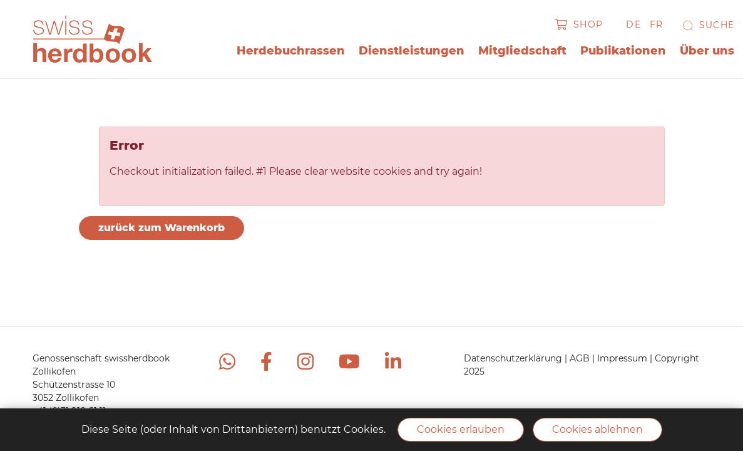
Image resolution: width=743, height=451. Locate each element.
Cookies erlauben (461, 429)
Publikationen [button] (623, 51)
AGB (581, 358)
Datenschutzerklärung (514, 358)
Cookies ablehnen (597, 429)
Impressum (623, 358)
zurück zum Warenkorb (161, 228)
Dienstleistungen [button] (411, 51)
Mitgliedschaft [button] (522, 51)
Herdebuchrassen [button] (291, 51)
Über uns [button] (707, 51)
